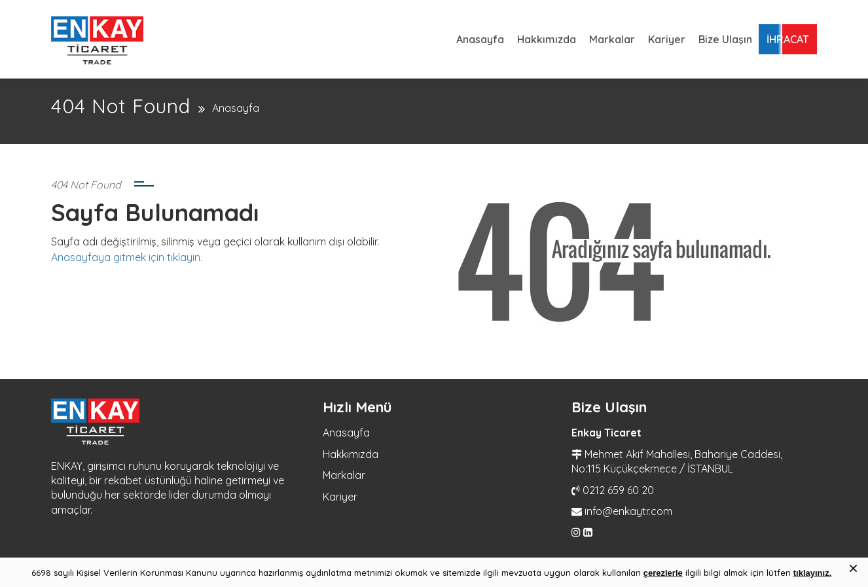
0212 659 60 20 (618, 490)
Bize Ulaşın (725, 39)
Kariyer (666, 39)
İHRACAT (788, 39)
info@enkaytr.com (628, 511)
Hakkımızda (546, 39)
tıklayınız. (812, 573)
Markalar (612, 39)
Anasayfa (480, 39)
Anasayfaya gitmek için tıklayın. (126, 257)
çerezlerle (663, 573)
